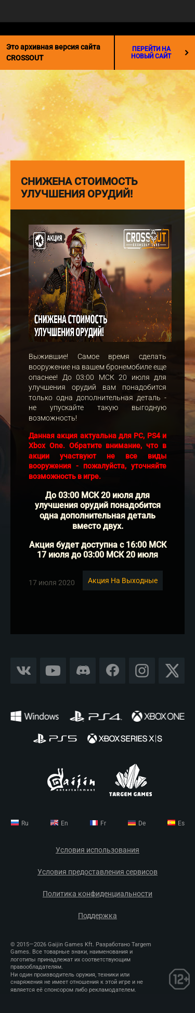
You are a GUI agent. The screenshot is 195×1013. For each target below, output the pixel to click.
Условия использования (97, 850)
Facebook (112, 670)
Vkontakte (23, 670)
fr (103, 823)
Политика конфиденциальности (97, 894)
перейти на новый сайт (160, 52)
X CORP (172, 670)
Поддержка (97, 915)
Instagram (142, 670)
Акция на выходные (123, 580)
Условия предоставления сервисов (97, 872)
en (64, 823)
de (142, 823)
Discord (83, 670)
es (181, 823)
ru (25, 823)
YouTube (53, 670)
